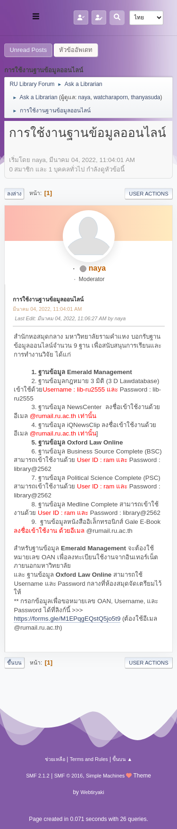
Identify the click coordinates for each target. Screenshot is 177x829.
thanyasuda (145, 97)
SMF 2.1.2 (38, 775)
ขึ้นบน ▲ (122, 759)
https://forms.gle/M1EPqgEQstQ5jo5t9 (67, 618)
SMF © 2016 (68, 775)
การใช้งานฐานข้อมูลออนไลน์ (48, 299)
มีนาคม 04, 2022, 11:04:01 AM (47, 309)
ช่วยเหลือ (55, 759)
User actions (148, 194)
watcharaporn (110, 97)
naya (84, 97)
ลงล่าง (14, 194)
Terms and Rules (89, 759)
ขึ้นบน (14, 663)
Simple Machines (105, 775)
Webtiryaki (92, 792)
